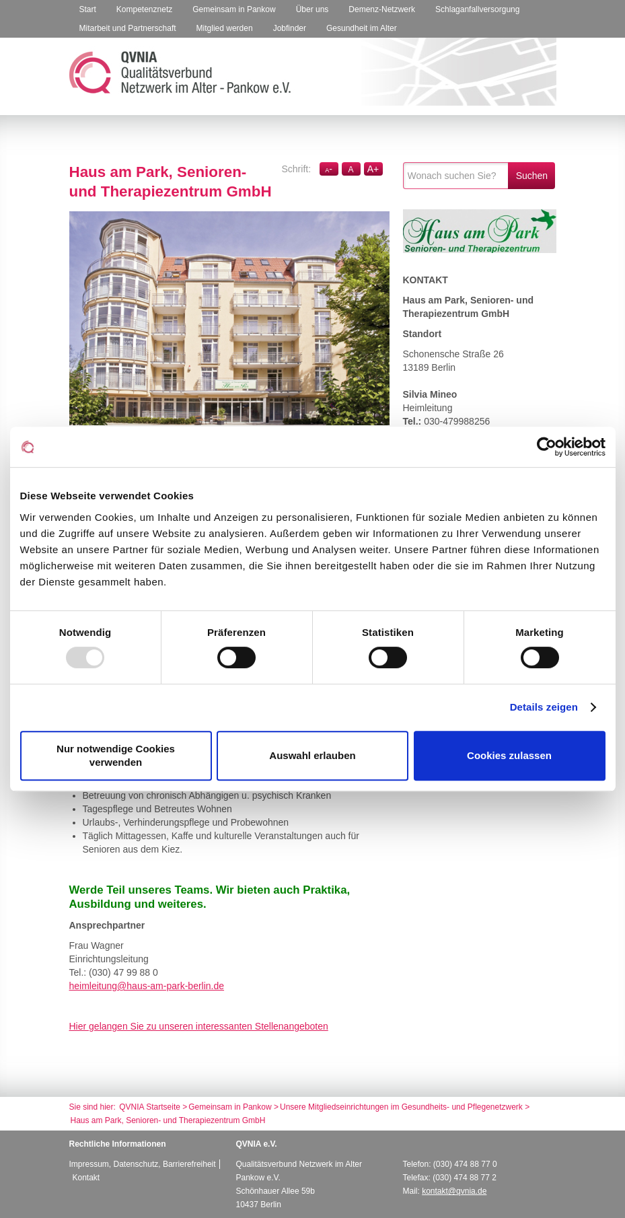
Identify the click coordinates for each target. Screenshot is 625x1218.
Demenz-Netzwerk (381, 9)
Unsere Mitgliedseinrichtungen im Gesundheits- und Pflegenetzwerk (402, 1107)
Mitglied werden (224, 28)
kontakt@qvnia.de (454, 1191)
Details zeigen (544, 707)
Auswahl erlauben (312, 755)
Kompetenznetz (144, 9)
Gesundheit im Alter (361, 28)
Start (87, 9)
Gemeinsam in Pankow (233, 9)
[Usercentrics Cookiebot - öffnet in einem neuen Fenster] (546, 447)
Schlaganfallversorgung (477, 9)
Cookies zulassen (509, 755)
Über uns (312, 9)
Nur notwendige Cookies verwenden (116, 755)
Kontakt (86, 1177)
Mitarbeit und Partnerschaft (127, 28)
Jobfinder (289, 28)
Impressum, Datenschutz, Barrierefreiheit (142, 1164)
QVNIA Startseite (149, 1107)
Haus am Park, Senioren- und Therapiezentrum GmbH (168, 1120)
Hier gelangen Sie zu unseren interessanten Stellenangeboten (198, 1026)
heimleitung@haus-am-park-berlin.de (147, 985)
